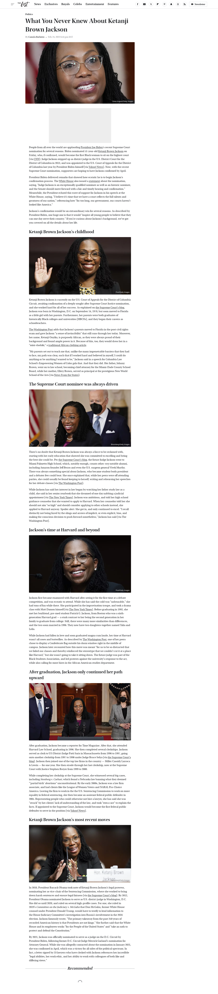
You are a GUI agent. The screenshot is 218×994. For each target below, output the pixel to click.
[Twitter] (151, 4)
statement (94, 181)
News (37, 4)
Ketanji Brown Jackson (110, 151)
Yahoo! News (96, 167)
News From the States (66, 375)
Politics (29, 14)
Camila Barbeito (36, 37)
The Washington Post (41, 329)
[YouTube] (144, 4)
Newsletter (198, 4)
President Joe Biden (92, 147)
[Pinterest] (164, 4)
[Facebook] (137, 4)
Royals (65, 4)
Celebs (77, 4)
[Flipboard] (158, 4)
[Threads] (178, 4)
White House (66, 181)
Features (113, 4)
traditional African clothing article (67, 345)
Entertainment (95, 4)
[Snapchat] (171, 4)
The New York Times (60, 497)
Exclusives (51, 4)
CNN (36, 159)
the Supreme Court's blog (110, 307)
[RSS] (184, 4)
